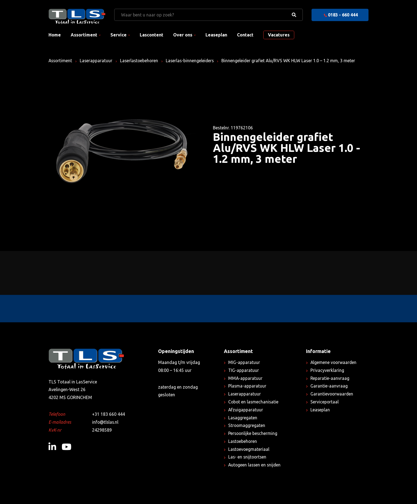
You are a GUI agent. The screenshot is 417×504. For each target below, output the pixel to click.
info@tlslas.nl (105, 422)
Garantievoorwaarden (332, 393)
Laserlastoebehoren (141, 60)
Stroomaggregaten (247, 425)
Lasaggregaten (243, 417)
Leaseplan (216, 34)
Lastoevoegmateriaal (249, 449)
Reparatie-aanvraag (330, 378)
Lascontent (151, 34)
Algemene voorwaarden (334, 362)
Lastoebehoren (243, 441)
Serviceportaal (324, 401)
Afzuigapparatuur (245, 409)
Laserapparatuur (97, 60)
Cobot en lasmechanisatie (253, 401)
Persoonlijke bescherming (253, 433)
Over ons (182, 34)
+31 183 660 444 (108, 414)
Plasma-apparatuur (247, 385)
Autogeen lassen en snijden (255, 464)
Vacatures (279, 34)
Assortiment (84, 34)
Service (118, 34)
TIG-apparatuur (243, 370)
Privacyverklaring (327, 370)
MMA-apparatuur (245, 378)
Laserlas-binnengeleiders (192, 60)
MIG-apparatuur (244, 362)
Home (54, 34)
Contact (245, 34)
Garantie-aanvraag (329, 385)
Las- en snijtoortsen (248, 456)
